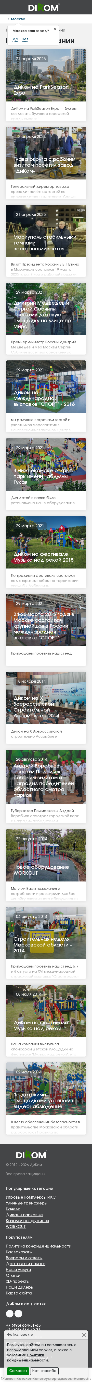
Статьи (13, 1276)
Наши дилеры (20, 1287)
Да (15, 39)
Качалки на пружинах (27, 1221)
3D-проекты (17, 1281)
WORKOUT (16, 1227)
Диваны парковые (24, 1215)
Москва (18, 19)
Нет (25, 39)
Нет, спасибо (44, 1371)
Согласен (18, 1371)
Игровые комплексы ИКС (31, 1197)
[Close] (83, 1334)
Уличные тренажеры (26, 1203)
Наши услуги (18, 1270)
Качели (13, 1209)
